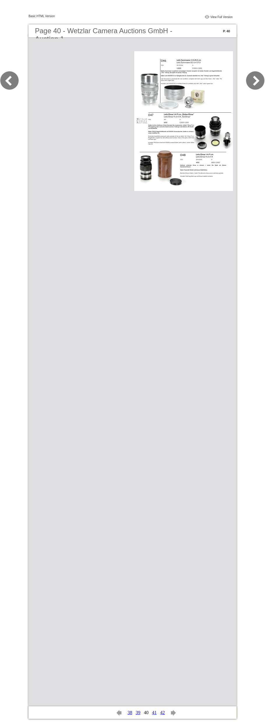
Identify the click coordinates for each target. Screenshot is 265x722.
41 (154, 712)
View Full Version (221, 17)
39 (138, 712)
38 (130, 712)
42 (162, 712)
